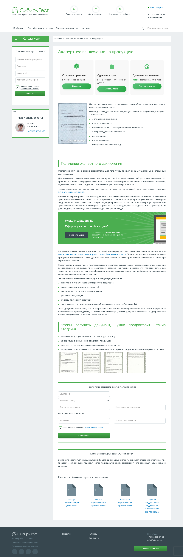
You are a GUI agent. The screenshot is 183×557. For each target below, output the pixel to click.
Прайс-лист (19, 28)
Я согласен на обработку (31, 87)
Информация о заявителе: (71, 407)
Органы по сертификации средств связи (125, 496)
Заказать (76, 86)
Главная (58, 39)
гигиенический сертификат (71, 192)
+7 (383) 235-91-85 (156, 15)
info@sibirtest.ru (155, 18)
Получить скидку (147, 86)
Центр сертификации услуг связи (72, 496)
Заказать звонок (74, 14)
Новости (66, 528)
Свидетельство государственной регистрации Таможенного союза (92, 254)
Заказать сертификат (120, 14)
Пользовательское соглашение (25, 540)
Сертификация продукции (40, 28)
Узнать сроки (111, 89)
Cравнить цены (76, 235)
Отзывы (93, 528)
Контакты (85, 28)
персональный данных (30, 88)
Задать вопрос (95, 14)
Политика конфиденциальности (25, 536)
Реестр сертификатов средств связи (98, 496)
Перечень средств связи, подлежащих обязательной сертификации (152, 499)
